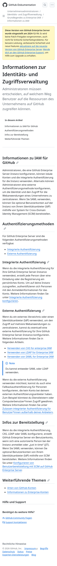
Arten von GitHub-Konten (21, 488)
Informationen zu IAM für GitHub (25, 160)
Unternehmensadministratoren (22, 11)
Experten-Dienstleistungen (15, 554)
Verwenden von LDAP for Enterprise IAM (30, 352)
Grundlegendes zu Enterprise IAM (24, 17)
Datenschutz (8, 551)
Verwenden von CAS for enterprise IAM (29, 348)
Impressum (30, 548)
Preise (29, 551)
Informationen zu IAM (18, 20)
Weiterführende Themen (26, 480)
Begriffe (44, 548)
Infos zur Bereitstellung (25, 422)
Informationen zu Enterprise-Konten (28, 492)
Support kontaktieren (14, 522)
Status (20, 551)
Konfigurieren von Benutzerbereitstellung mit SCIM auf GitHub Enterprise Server (27, 466)
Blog (33, 554)
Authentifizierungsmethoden (28, 225)
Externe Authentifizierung (22, 253)
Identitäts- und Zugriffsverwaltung (24, 14)
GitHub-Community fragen (17, 517)
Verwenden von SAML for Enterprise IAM (30, 356)
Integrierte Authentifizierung (23, 249)
